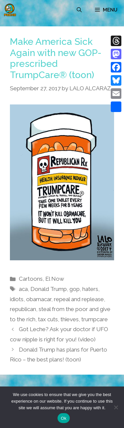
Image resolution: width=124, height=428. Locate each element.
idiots (16, 299)
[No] (115, 407)
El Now (54, 278)
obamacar (38, 299)
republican (23, 309)
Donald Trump (48, 289)
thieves (70, 319)
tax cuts (48, 319)
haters (90, 289)
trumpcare (94, 319)
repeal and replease (79, 299)
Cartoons (31, 278)
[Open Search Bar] (79, 10)
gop (74, 289)
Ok (63, 418)
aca (23, 289)
